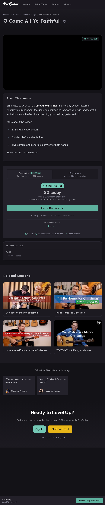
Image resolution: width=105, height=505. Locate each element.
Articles (55, 4)
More (68, 4)
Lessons (26, 4)
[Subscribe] (29, 174)
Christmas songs (29, 14)
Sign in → (52, 226)
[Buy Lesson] (75, 174)
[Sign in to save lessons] (64, 21)
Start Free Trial (60, 429)
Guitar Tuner (40, 4)
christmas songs (14, 256)
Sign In (39, 429)
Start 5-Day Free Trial (52, 208)
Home (6, 14)
